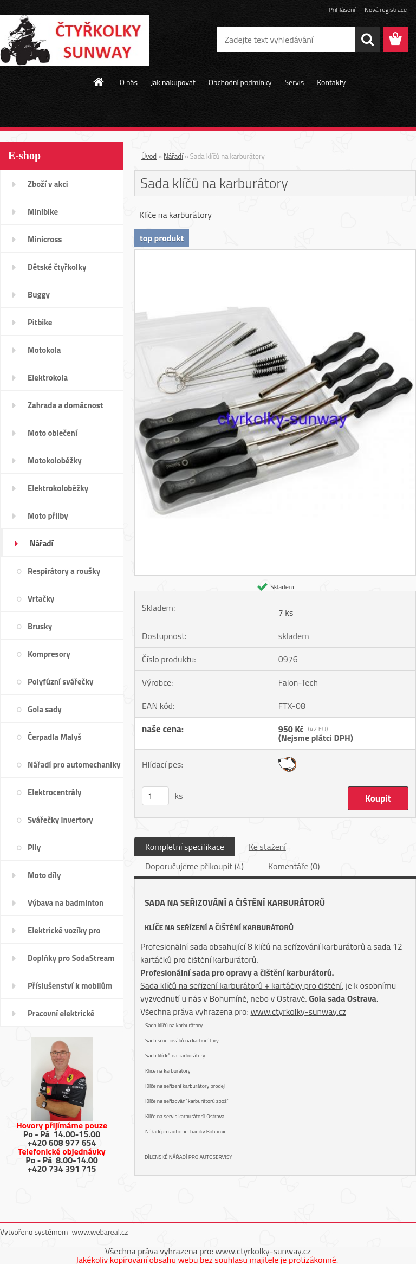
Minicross (45, 239)
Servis (294, 82)
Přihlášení (342, 9)
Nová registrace (386, 9)
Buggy (39, 294)
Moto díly (44, 875)
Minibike (43, 211)
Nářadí (41, 543)
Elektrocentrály (55, 792)
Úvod (149, 156)
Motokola (44, 350)
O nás (129, 82)
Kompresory (49, 654)
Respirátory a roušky (64, 571)
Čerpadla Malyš (54, 737)
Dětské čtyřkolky (57, 267)
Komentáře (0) (294, 866)
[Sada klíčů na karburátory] (275, 254)
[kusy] (155, 795)
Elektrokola (48, 377)
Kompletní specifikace (184, 846)
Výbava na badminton (65, 903)
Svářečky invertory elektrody (60, 823)
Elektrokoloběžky (58, 488)
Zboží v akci (48, 184)
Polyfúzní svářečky (61, 681)
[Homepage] (99, 81)
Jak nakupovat (173, 82)
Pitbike (40, 322)
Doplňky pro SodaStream (71, 958)
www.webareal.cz (100, 1231)
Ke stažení (267, 846)
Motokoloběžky (55, 460)
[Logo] (74, 40)
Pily (34, 847)
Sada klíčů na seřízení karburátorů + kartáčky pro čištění (241, 985)
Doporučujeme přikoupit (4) (194, 866)
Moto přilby (48, 516)
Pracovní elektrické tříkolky (61, 1017)
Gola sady (45, 709)
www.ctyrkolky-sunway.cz (298, 1011)
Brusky (40, 626)
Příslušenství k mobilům (70, 985)
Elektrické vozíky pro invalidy (64, 934)
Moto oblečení (52, 433)
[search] (367, 39)
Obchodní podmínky (240, 82)
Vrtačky (41, 598)
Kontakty (331, 82)
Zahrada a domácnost (65, 405)
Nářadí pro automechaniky (74, 764)
